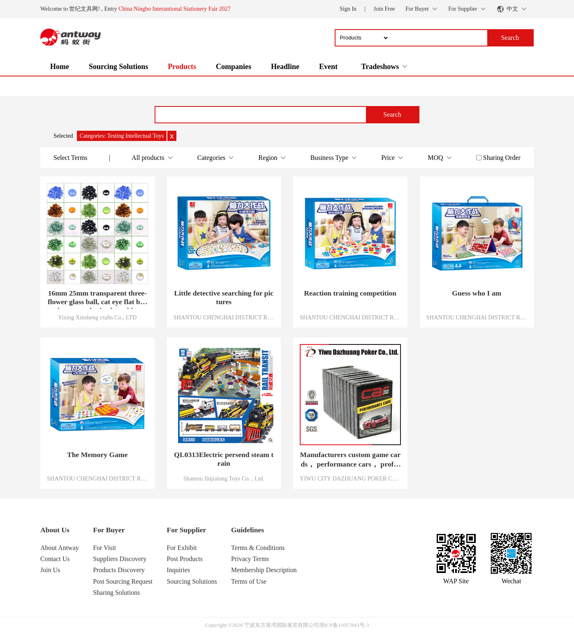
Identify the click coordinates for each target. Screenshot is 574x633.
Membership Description (264, 569)
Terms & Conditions (258, 547)
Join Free (384, 9)
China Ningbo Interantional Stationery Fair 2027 (174, 9)
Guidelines (247, 530)
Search (392, 114)
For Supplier (186, 530)
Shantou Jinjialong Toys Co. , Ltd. (223, 478)
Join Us (50, 569)
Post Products (185, 558)
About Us (54, 530)
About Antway (59, 547)
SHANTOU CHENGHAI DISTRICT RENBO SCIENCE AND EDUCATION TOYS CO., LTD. (224, 317)
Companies (233, 66)
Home (59, 66)
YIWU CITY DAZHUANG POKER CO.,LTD (350, 478)
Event (328, 66)
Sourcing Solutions (118, 66)
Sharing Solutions (116, 592)
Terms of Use (248, 581)
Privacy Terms (250, 558)
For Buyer (109, 530)
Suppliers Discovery (119, 558)
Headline (285, 66)
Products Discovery (119, 569)
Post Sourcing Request (123, 581)
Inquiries (178, 569)
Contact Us (55, 558)
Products (182, 66)
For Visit (104, 547)
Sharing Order (502, 157)
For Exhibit (182, 547)
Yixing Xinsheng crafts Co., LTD (97, 317)
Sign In (348, 9)
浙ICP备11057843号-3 (344, 625)
